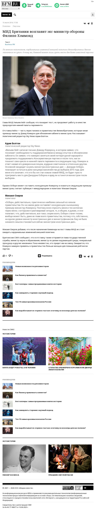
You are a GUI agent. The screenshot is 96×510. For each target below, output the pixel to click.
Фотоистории (9, 334)
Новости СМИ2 (8, 329)
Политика (6, 26)
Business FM (10, 44)
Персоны (16, 26)
